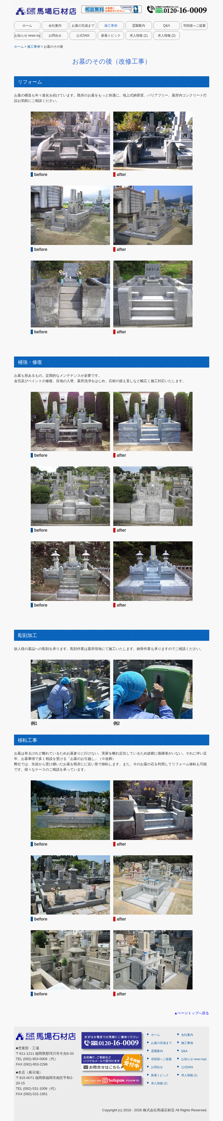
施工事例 (110, 25)
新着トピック (111, 35)
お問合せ (55, 35)
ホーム (27, 25)
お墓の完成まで (83, 25)
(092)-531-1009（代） (40, 1089)
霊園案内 (138, 25)
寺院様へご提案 (194, 25)
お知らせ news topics (27, 35)
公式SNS (83, 35)
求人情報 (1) (138, 35)
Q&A (166, 25)
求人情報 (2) (167, 35)
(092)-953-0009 (34, 1059)
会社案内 (55, 25)
